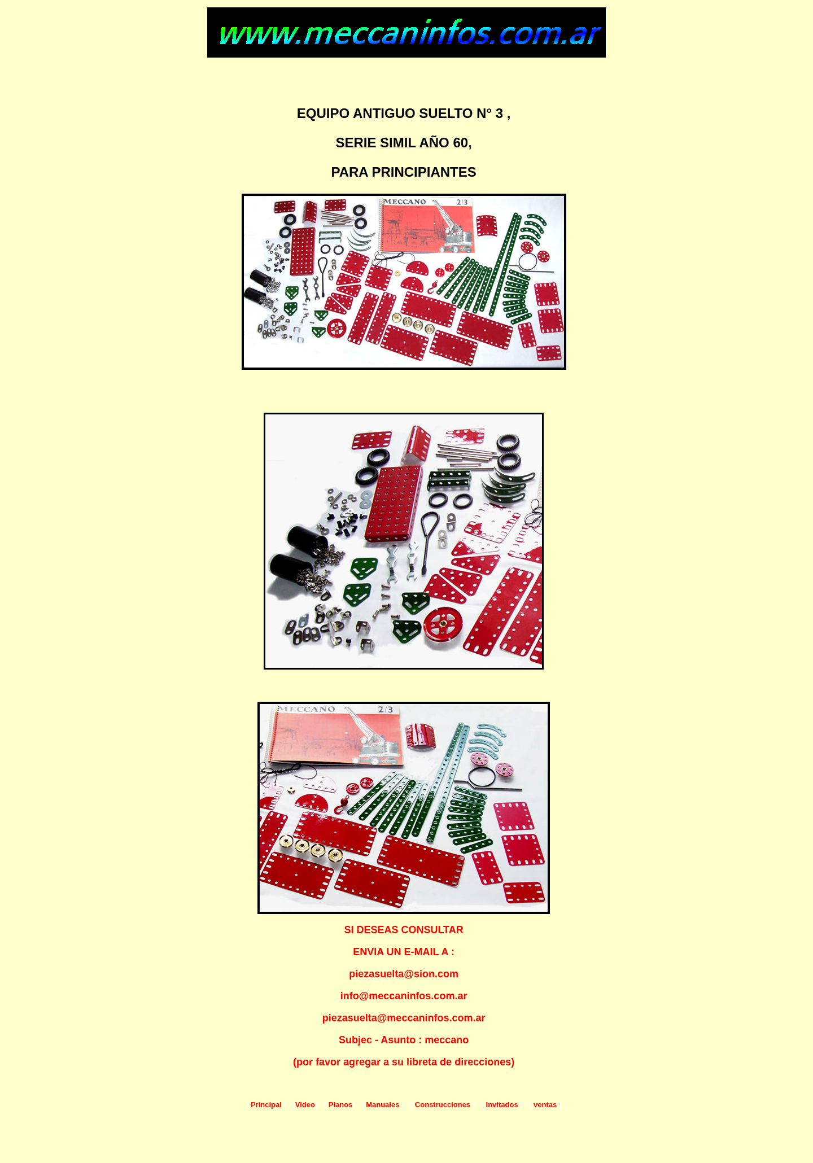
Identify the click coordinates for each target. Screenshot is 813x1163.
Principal (266, 1104)
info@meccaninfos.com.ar (403, 996)
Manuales (382, 1104)
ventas (545, 1104)
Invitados (502, 1104)
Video (305, 1104)
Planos (339, 1104)
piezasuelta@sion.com (403, 974)
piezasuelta (349, 1018)
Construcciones (442, 1104)
